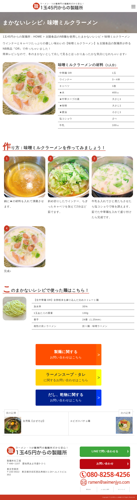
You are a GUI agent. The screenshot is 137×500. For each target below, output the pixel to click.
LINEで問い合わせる (105, 451)
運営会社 (88, 489)
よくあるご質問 (105, 489)
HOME (37, 36)
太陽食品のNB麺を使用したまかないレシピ (73, 36)
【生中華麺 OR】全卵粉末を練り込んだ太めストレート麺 (66, 300)
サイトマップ (121, 489)
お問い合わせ (104, 463)
